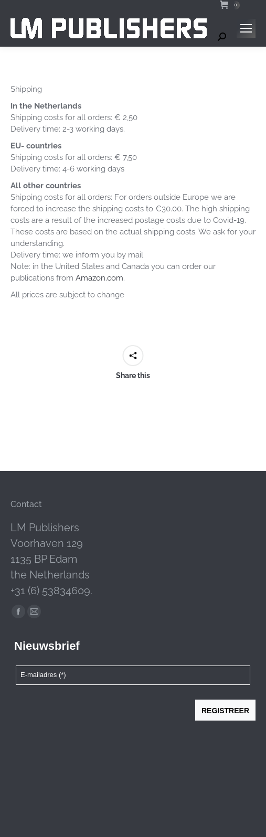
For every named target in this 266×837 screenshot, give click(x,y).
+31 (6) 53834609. (51, 590)
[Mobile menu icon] (246, 28)
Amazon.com (99, 278)
